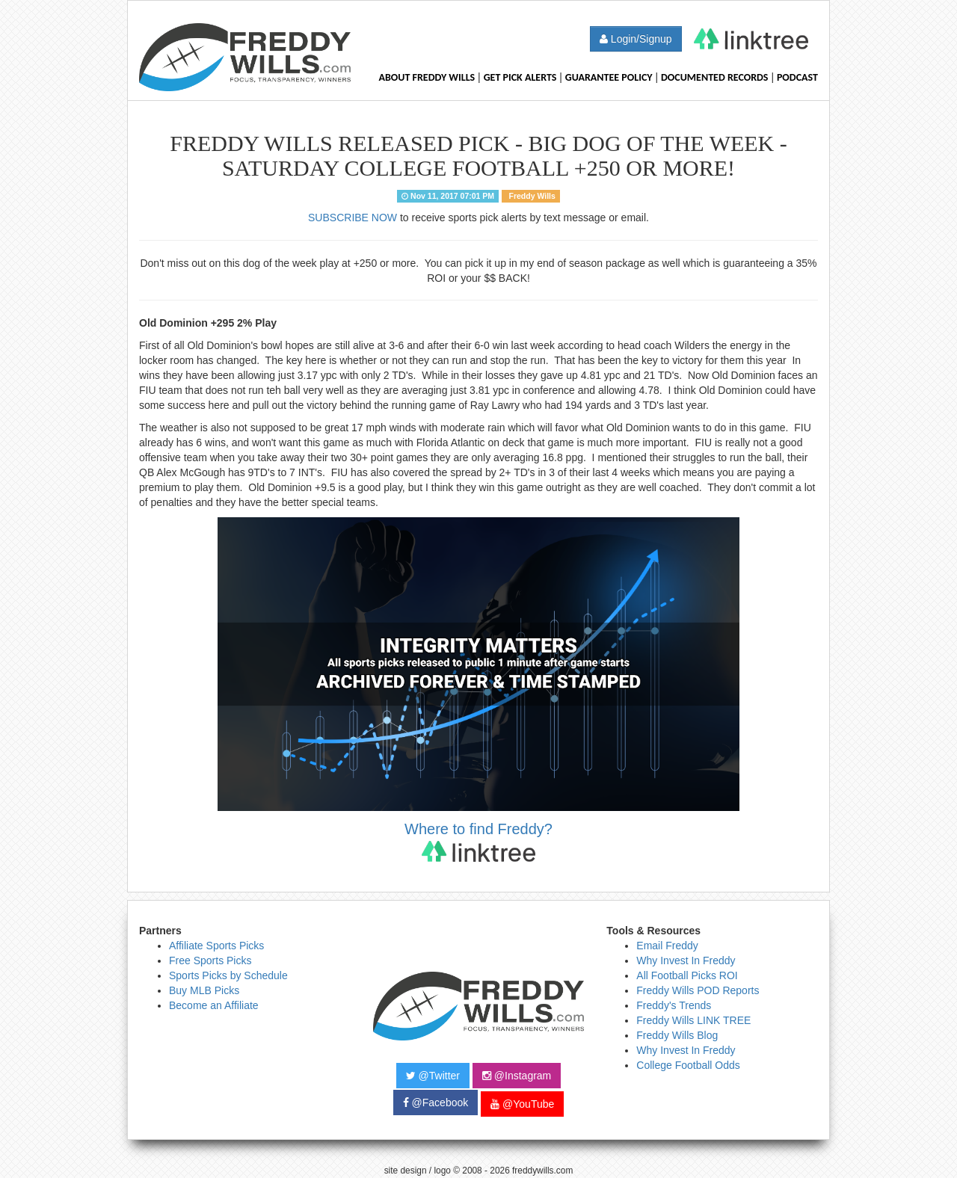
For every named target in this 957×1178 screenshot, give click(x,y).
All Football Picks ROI (686, 975)
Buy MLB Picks (204, 990)
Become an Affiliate (214, 1005)
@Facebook (436, 1102)
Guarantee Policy (609, 77)
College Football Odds (688, 1065)
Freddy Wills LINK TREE (693, 1020)
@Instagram (516, 1076)
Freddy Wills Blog (677, 1035)
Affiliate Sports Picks (216, 946)
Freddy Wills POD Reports (697, 990)
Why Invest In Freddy (685, 960)
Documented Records (715, 77)
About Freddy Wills (426, 77)
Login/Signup (636, 39)
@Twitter (433, 1076)
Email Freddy (667, 946)
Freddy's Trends (673, 1005)
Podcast (797, 77)
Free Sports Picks (210, 960)
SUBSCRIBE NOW (352, 217)
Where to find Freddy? (478, 841)
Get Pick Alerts (520, 77)
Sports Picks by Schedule (228, 975)
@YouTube (522, 1104)
